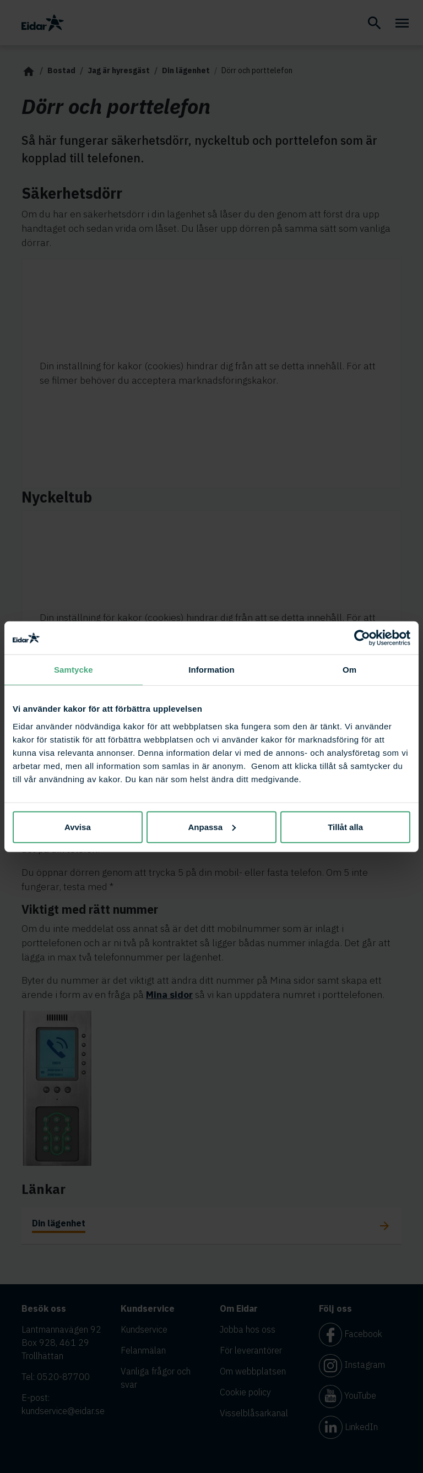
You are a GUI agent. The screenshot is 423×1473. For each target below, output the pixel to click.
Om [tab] (349, 669)
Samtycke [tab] (73, 669)
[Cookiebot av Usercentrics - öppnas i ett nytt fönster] (362, 638)
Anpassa (212, 826)
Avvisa (77, 826)
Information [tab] (211, 669)
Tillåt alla (345, 826)
